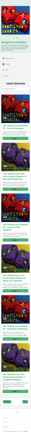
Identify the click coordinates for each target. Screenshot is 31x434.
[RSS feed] (13, 37)
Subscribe (6, 426)
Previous (7, 402)
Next (25, 402)
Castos (26, 431)
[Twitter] (17, 37)
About (4, 422)
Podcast (5, 418)
